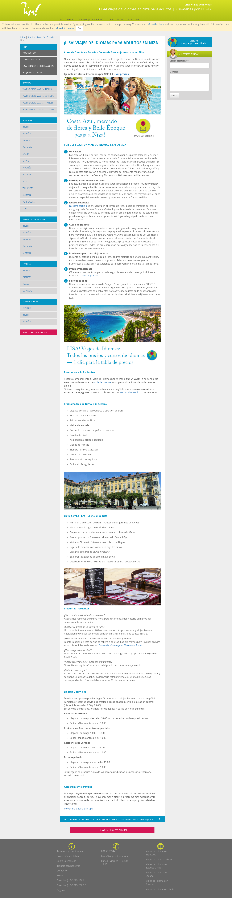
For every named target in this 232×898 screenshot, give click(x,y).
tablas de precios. (89, 275)
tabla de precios (102, 382)
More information (65, 28)
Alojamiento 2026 (32, 72)
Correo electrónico (179, 60)
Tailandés (28, 188)
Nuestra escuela (78, 205)
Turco (26, 208)
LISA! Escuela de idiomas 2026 (38, 66)
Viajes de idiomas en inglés (37, 89)
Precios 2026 (29, 53)
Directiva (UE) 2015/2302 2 (71, 885)
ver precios (122, 74)
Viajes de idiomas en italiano (38, 109)
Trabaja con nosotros (68, 865)
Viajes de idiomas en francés (38, 102)
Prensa (60, 875)
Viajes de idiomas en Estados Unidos (157, 866)
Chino (26, 160)
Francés (41, 37)
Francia (50, 37)
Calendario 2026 (32, 59)
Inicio (23, 37)
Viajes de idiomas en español (38, 95)
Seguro (61, 890)
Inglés (26, 126)
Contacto (62, 870)
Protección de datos (68, 856)
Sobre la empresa (66, 861)
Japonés (27, 167)
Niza (25, 46)
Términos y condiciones (70, 851)
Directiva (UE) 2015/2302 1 (71, 880)
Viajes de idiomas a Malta (159, 859)
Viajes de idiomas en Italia (160, 889)
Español (27, 133)
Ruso (25, 181)
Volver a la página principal (79, 808)
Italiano (27, 147)
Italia (26, 283)
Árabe (26, 154)
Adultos (31, 37)
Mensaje (174, 71)
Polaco (27, 174)
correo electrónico (130, 392)
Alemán (27, 195)
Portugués (29, 201)
